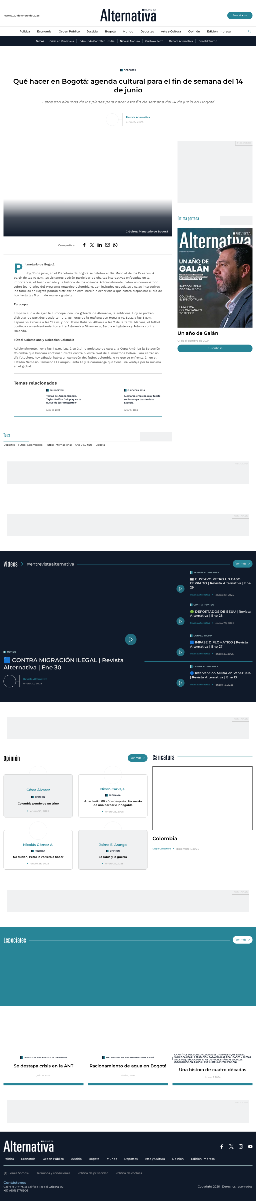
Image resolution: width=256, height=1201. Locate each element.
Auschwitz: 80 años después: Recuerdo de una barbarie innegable (113, 803)
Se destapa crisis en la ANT (43, 1065)
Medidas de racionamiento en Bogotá (130, 1057)
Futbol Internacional (59, 444)
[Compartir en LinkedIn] (100, 245)
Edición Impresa (219, 31)
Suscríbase (239, 15)
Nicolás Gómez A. (38, 845)
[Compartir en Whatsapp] (115, 245)
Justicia (92, 31)
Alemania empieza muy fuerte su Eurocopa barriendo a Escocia (142, 399)
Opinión (194, 31)
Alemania (114, 795)
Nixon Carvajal (113, 789)
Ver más (243, 563)
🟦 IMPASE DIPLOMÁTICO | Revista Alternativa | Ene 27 (219, 644)
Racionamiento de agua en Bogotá (128, 1065)
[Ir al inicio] (128, 15)
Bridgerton (57, 390)
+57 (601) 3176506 (16, 1190)
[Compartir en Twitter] (92, 245)
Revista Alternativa (138, 117)
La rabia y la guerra (113, 857)
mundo (11, 652)
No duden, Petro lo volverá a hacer (38, 857)
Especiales (15, 939)
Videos (11, 563)
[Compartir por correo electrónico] (107, 245)
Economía (44, 31)
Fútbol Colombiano (30, 444)
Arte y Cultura (171, 31)
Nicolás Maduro (130, 40)
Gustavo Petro (154, 40)
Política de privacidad (93, 1173)
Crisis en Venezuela (62, 40)
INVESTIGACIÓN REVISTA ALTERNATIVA (45, 1057)
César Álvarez (38, 790)
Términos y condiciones (53, 1173)
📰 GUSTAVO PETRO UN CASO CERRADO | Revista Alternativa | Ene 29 (220, 583)
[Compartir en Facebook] (84, 245)
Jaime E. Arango (113, 845)
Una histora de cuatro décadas (212, 1069)
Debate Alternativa (181, 40)
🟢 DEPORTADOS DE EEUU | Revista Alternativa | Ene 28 (220, 614)
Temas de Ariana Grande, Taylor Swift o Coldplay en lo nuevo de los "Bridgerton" (63, 399)
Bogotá (110, 31)
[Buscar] (249, 31)
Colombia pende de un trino (38, 803)
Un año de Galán (198, 333)
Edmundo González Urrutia (97, 40)
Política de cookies (129, 1173)
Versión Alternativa (206, 572)
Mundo (128, 31)
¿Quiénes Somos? (17, 1173)
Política (25, 31)
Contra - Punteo (204, 604)
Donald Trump (207, 40)
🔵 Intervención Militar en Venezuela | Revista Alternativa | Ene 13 (220, 675)
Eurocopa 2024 (136, 390)
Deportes (147, 31)
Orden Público (69, 31)
